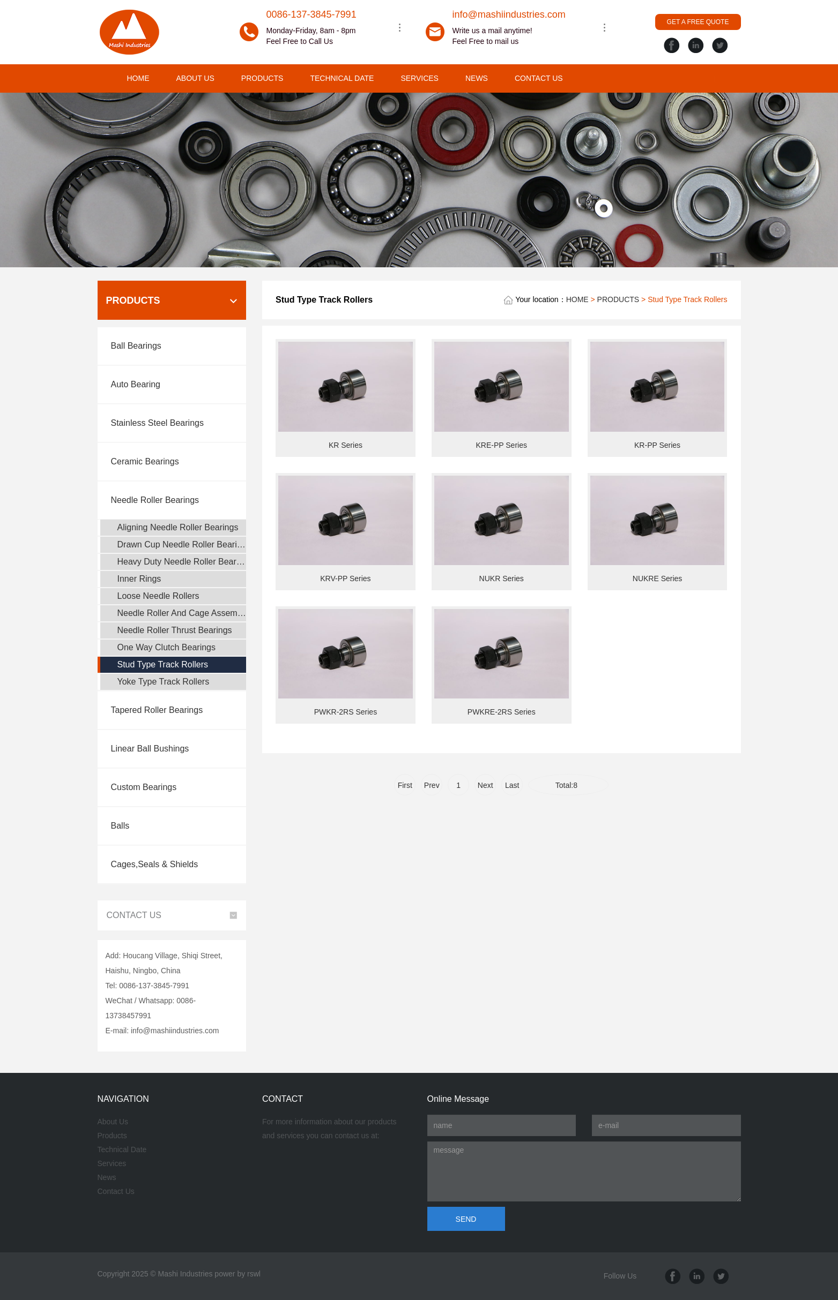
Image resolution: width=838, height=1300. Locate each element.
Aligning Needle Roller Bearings (178, 527)
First (405, 785)
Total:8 (568, 785)
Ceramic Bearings (145, 461)
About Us (113, 1121)
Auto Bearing (136, 384)
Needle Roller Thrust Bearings (174, 630)
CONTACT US (539, 78)
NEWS (476, 78)
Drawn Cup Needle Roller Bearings (182, 544)
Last (512, 785)
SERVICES (420, 78)
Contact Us (116, 1191)
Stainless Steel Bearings (157, 422)
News (107, 1177)
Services (112, 1163)
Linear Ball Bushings (150, 748)
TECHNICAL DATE (342, 78)
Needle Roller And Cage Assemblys (182, 613)
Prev (432, 785)
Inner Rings (139, 578)
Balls (120, 825)
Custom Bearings (144, 787)
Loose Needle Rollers (158, 595)
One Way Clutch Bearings (166, 647)
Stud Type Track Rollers (163, 664)
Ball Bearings (136, 345)
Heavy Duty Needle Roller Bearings (182, 561)
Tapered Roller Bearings (157, 710)
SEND (466, 1219)
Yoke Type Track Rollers (163, 681)
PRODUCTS (262, 78)
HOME (138, 78)
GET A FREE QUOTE (698, 22)
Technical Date (122, 1149)
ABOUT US (195, 78)
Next (485, 785)
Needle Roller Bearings (155, 500)
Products (112, 1135)
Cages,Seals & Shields (154, 864)
